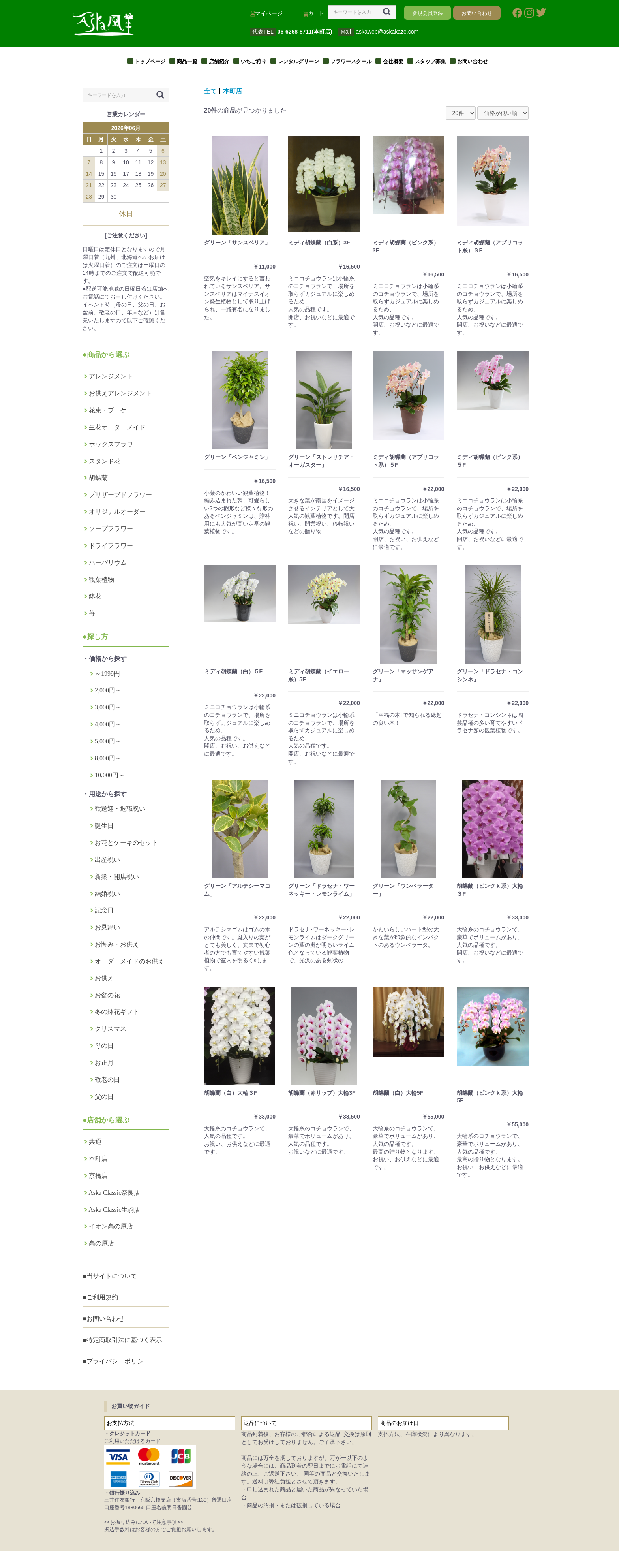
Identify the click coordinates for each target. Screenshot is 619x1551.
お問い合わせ (472, 61)
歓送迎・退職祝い (120, 808)
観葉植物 (101, 579)
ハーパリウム (108, 562)
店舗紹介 (219, 61)
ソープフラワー (111, 528)
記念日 (104, 910)
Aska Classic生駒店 (114, 1209)
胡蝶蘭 (98, 477)
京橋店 (98, 1175)
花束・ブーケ (108, 410)
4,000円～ (108, 724)
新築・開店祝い (117, 876)
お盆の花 (107, 995)
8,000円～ (108, 758)
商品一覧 (187, 61)
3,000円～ (108, 707)
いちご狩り (253, 61)
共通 (95, 1141)
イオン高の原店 (111, 1226)
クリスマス (110, 1028)
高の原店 (101, 1243)
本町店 (98, 1158)
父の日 (104, 1096)
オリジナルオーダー (117, 511)
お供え (104, 978)
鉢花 (95, 596)
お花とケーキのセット (126, 842)
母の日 (104, 1045)
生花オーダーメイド (117, 427)
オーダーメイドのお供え (129, 961)
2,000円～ (108, 690)
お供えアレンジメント (120, 393)
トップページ (150, 61)
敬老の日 (107, 1079)
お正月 (104, 1062)
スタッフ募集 (430, 61)
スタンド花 (104, 461)
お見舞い (107, 927)
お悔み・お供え (117, 944)
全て (210, 91)
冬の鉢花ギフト (117, 1011)
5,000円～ (108, 741)
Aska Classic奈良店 (114, 1192)
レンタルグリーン (298, 61)
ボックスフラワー (114, 444)
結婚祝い (107, 893)
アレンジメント (111, 376)
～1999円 (107, 673)
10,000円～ (110, 775)
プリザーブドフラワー (120, 494)
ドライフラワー (111, 545)
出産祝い (107, 859)
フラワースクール (350, 61)
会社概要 (393, 61)
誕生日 (104, 825)
